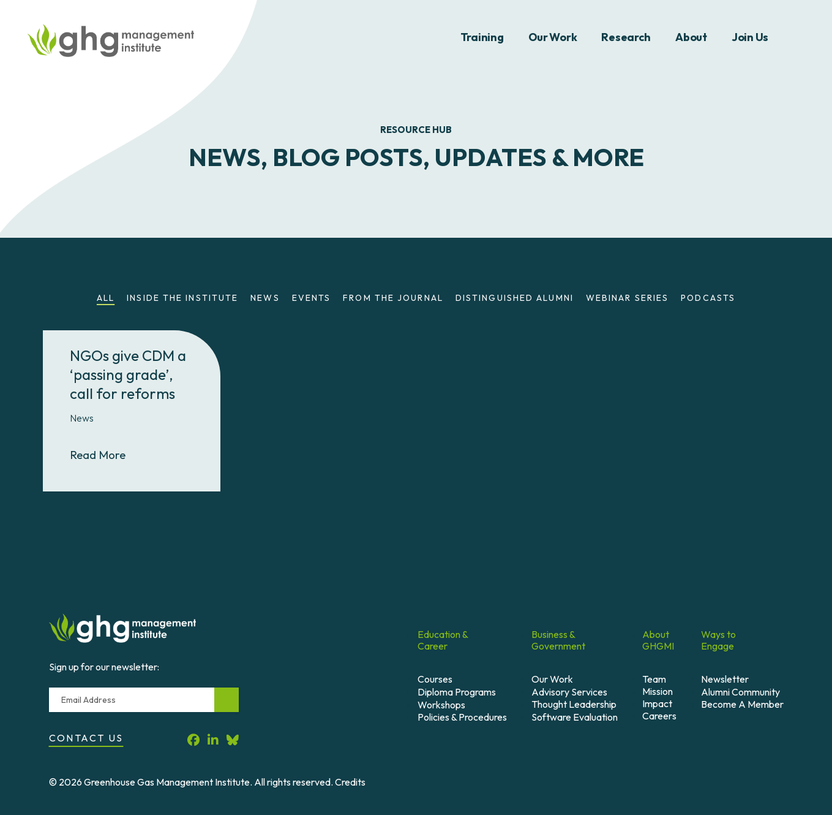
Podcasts (708, 297)
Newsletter (725, 679)
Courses (435, 679)
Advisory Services (569, 692)
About (691, 37)
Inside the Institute (182, 297)
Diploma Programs (457, 692)
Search (800, 37)
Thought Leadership (574, 704)
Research (626, 37)
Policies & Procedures (462, 717)
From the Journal (393, 297)
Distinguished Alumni (514, 297)
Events (311, 297)
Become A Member (742, 704)
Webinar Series (627, 297)
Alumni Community (740, 692)
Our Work (552, 37)
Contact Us (86, 738)
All (105, 297)
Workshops (441, 705)
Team (654, 679)
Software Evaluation (574, 717)
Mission (657, 691)
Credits (350, 782)
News (264, 297)
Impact (657, 703)
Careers (659, 716)
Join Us (750, 37)
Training (482, 37)
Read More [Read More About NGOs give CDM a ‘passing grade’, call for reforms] (108, 454)
